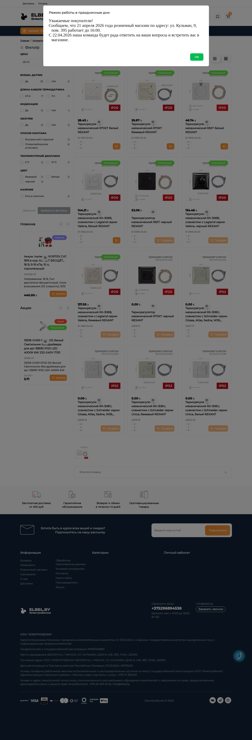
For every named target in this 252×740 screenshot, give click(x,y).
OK (197, 57)
